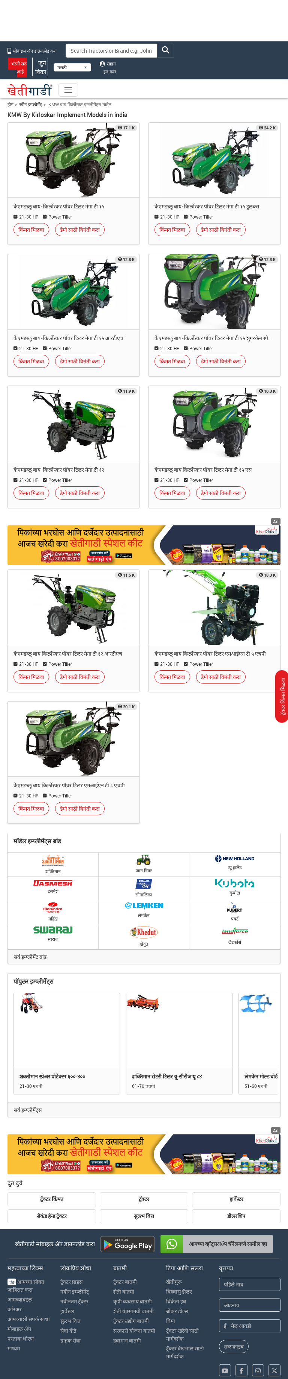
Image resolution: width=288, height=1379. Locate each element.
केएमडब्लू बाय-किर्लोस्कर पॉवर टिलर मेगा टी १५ (59, 206)
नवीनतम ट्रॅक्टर (74, 1301)
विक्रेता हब (176, 1301)
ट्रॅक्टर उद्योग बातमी (131, 1320)
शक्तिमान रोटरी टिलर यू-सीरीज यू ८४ (167, 1077)
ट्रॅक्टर (144, 1199)
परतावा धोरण (21, 1338)
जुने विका (40, 67)
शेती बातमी (123, 1291)
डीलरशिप (236, 1216)
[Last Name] (249, 1305)
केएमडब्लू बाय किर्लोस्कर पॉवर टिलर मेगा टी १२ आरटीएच (68, 653)
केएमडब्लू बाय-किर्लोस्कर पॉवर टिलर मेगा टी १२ (59, 469)
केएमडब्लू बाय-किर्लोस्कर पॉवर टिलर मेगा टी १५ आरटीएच (68, 338)
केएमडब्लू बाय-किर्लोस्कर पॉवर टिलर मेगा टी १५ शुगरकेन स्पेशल (214, 338)
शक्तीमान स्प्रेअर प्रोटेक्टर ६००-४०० (52, 1077)
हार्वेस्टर (236, 1199)
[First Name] (249, 1284)
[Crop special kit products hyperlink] (144, 545)
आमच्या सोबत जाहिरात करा (26, 1285)
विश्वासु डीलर (179, 1291)
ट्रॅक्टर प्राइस (71, 1281)
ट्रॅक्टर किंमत (51, 1199)
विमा (170, 1320)
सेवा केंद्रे (68, 1330)
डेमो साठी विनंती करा (80, 229)
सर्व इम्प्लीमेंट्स (28, 1109)
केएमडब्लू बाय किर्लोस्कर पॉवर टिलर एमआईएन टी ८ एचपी (69, 785)
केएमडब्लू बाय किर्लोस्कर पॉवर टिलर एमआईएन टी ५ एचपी (210, 653)
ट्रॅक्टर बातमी (125, 1281)
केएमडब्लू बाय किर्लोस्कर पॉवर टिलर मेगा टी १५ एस (203, 469)
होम (11, 104)
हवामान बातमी (127, 1340)
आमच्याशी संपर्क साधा (29, 1319)
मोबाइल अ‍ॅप (19, 1328)
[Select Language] (72, 67)
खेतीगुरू (174, 1281)
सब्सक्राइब (234, 1346)
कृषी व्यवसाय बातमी (132, 1301)
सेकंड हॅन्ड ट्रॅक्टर (52, 1216)
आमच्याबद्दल (20, 1299)
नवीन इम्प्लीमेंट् (30, 104)
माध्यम (14, 1348)
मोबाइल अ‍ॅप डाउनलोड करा (32, 51)
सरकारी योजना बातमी (134, 1330)
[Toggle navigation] (68, 90)
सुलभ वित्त (144, 1216)
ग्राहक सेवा (70, 1340)
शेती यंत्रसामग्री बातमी (133, 1311)
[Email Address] (249, 1325)
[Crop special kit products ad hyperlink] (144, 1154)
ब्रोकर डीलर (177, 1311)
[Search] (112, 51)
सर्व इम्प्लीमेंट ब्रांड (30, 956)
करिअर (15, 1309)
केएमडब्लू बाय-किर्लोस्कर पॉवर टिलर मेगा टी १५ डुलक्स (206, 206)
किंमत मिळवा (31, 229)
